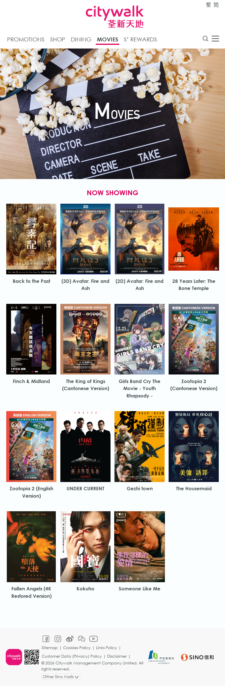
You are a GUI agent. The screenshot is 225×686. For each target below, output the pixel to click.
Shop (57, 39)
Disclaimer (117, 656)
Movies (107, 39)
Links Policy (106, 647)
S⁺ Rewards (140, 39)
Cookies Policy (77, 647)
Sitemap (50, 647)
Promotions (25, 39)
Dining (81, 39)
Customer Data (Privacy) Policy (72, 656)
